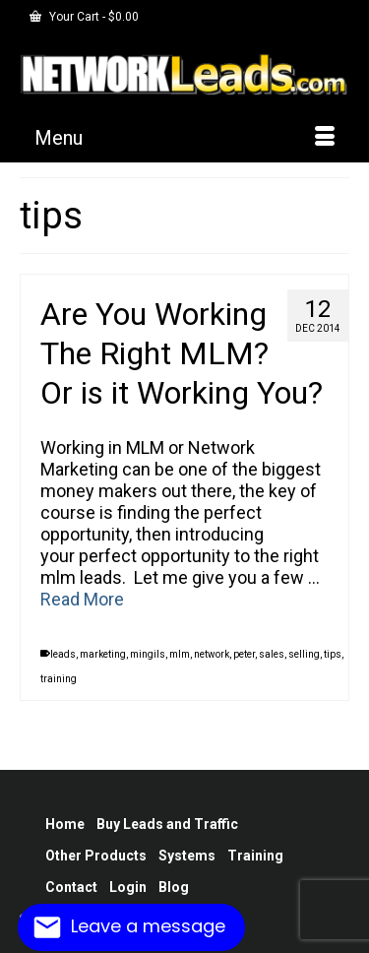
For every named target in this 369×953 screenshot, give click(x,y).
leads (63, 654)
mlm (179, 654)
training (58, 678)
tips (332, 654)
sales (271, 654)
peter (244, 654)
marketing (103, 654)
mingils (147, 654)
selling (304, 654)
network (211, 654)
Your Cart (84, 17)
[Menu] (184, 137)
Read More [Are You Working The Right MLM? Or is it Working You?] (82, 599)
